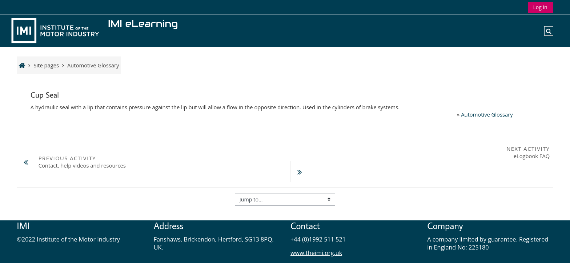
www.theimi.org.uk (316, 233)
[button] (548, 31)
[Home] (56, 30)
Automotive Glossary (487, 114)
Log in (540, 7)
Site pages (46, 65)
